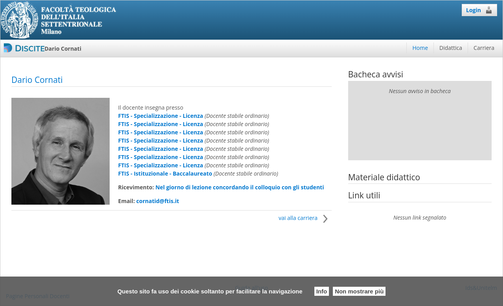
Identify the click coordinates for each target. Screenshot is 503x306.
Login (479, 10)
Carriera (484, 47)
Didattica (450, 47)
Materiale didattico (384, 177)
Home (420, 47)
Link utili (364, 195)
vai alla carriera (305, 218)
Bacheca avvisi (375, 74)
